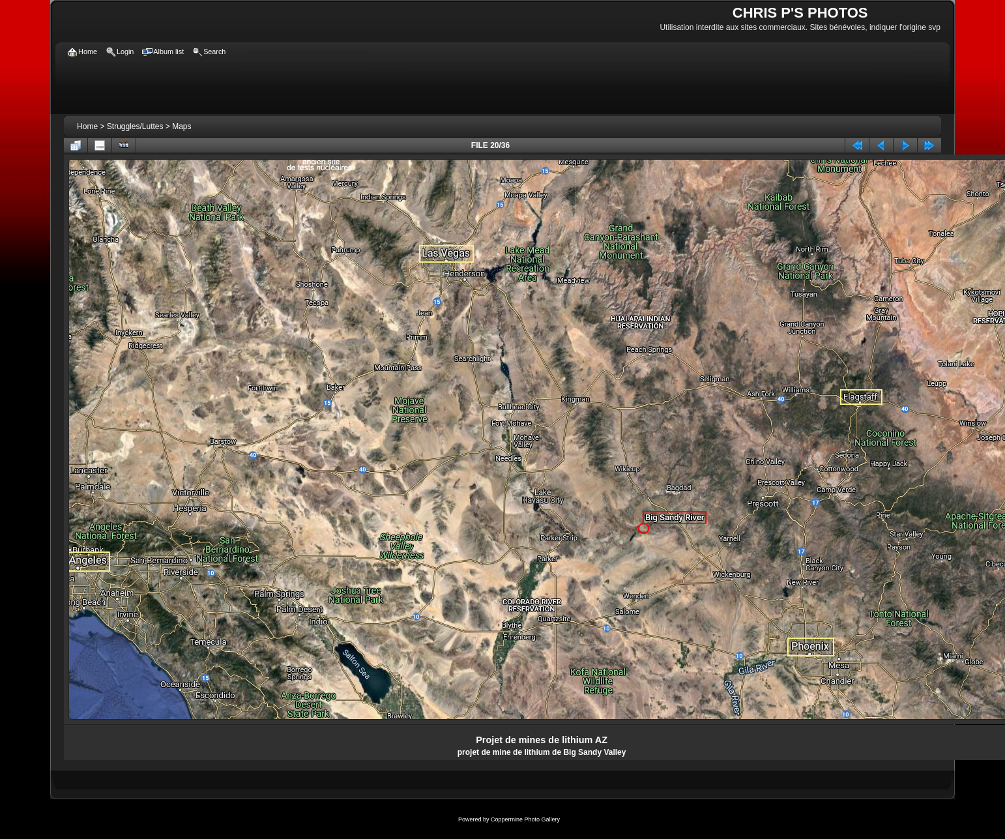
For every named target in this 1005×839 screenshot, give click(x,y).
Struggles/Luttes (135, 126)
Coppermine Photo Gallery (525, 819)
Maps (181, 126)
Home (87, 126)
